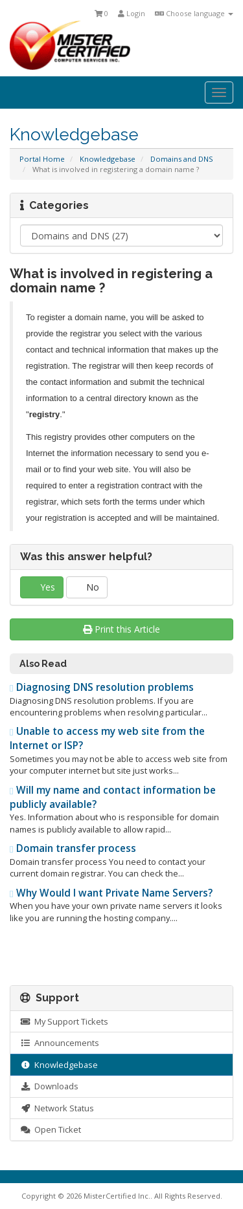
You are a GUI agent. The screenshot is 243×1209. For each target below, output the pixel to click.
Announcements (59, 1043)
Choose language (194, 13)
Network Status (57, 1108)
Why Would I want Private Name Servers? (111, 893)
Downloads (49, 1086)
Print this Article (121, 629)
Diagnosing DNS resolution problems (102, 687)
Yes (42, 587)
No (87, 587)
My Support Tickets (64, 1021)
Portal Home (42, 159)
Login (131, 13)
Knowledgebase (107, 159)
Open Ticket (50, 1129)
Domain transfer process (73, 848)
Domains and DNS (181, 159)
